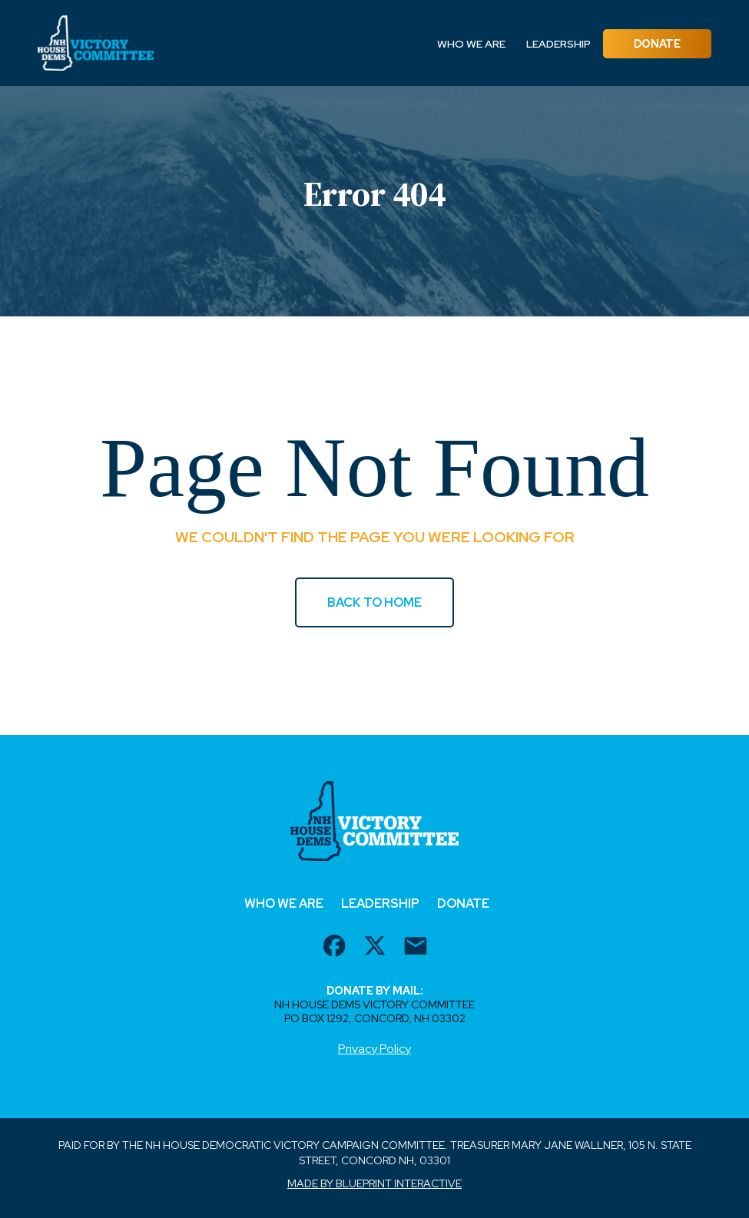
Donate (657, 44)
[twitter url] (374, 948)
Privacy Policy (374, 1049)
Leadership (558, 44)
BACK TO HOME (374, 602)
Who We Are (471, 44)
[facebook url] (334, 948)
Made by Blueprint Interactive (374, 1183)
